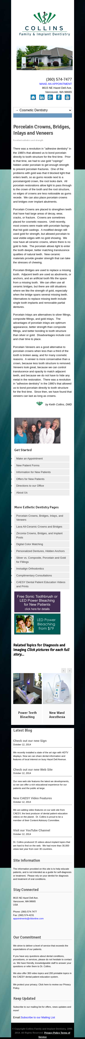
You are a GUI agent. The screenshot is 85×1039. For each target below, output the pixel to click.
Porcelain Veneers (24, 347)
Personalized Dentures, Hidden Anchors (40, 551)
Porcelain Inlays (23, 314)
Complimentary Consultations (34, 575)
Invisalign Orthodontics (30, 568)
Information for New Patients (33, 472)
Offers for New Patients (30, 479)
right (69, 670)
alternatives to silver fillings (54, 314)
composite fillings (23, 318)
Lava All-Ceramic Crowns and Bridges (39, 526)
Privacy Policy (52, 1032)
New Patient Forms (28, 465)
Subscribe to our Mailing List (38, 1017)
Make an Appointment (29, 458)
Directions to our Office (30, 485)
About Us (21, 492)
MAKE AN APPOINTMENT (55, 83)
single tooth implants (25, 302)
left (63, 670)
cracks (17, 217)
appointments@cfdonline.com (28, 918)
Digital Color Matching (29, 544)
